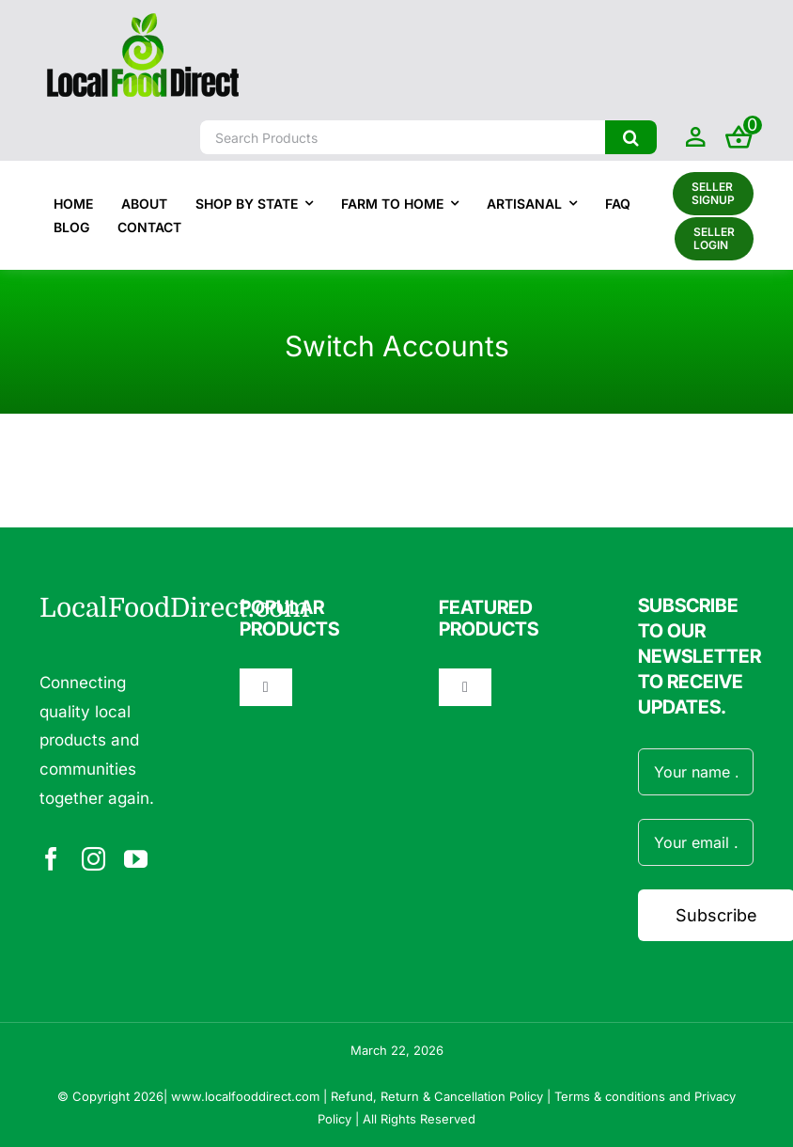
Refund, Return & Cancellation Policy (437, 1096)
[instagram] (93, 859)
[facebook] (51, 859)
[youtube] (136, 859)
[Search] (631, 137)
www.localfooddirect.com (245, 1096)
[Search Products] (402, 137)
